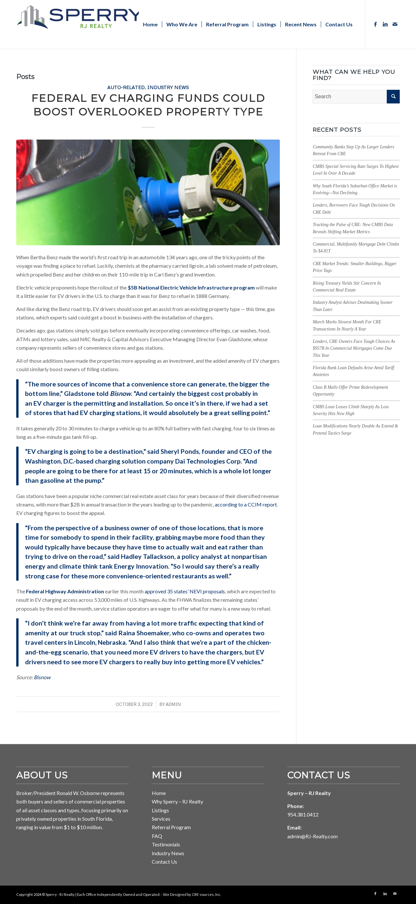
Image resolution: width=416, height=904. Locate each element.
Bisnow (42, 677)
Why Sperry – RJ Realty (177, 801)
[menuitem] (150, 24)
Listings (160, 810)
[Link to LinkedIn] (385, 24)
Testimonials (166, 844)
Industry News (168, 87)
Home (159, 793)
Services (161, 819)
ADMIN (173, 704)
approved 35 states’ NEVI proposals (185, 591)
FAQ (157, 836)
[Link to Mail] (395, 24)
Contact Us (164, 861)
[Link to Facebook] (375, 24)
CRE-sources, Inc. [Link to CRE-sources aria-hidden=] (206, 894)
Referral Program (171, 827)
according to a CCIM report (246, 504)
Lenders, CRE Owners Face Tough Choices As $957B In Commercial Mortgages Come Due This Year (354, 348)
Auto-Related (126, 87)
